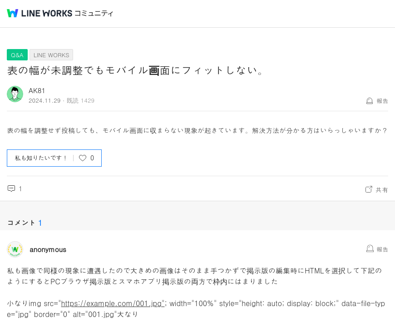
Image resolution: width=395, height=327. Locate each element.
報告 (382, 100)
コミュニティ (94, 13)
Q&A (17, 54)
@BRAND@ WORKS (39, 13)
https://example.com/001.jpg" (113, 303)
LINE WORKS (51, 54)
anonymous (48, 249)
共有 (381, 189)
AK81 (37, 90)
